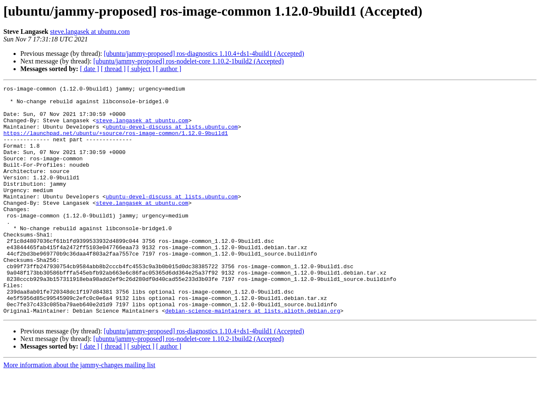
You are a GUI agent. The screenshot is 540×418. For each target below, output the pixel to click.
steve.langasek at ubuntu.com (89, 31)
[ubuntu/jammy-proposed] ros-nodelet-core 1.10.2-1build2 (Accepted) (188, 61)
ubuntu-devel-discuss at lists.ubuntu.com (172, 135)
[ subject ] (140, 68)
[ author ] (169, 68)
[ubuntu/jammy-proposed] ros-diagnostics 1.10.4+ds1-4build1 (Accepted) (204, 53)
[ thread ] (113, 68)
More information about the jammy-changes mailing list (79, 410)
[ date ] (89, 68)
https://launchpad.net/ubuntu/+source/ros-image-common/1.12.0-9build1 (115, 143)
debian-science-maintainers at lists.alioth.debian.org (252, 356)
